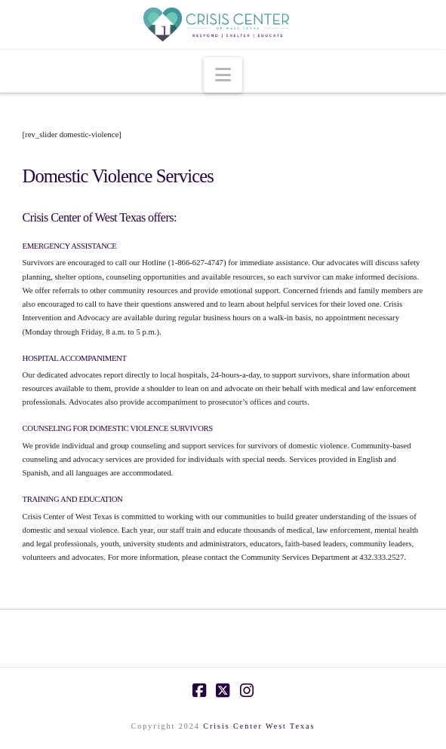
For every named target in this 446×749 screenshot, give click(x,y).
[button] (223, 75)
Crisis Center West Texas (259, 726)
